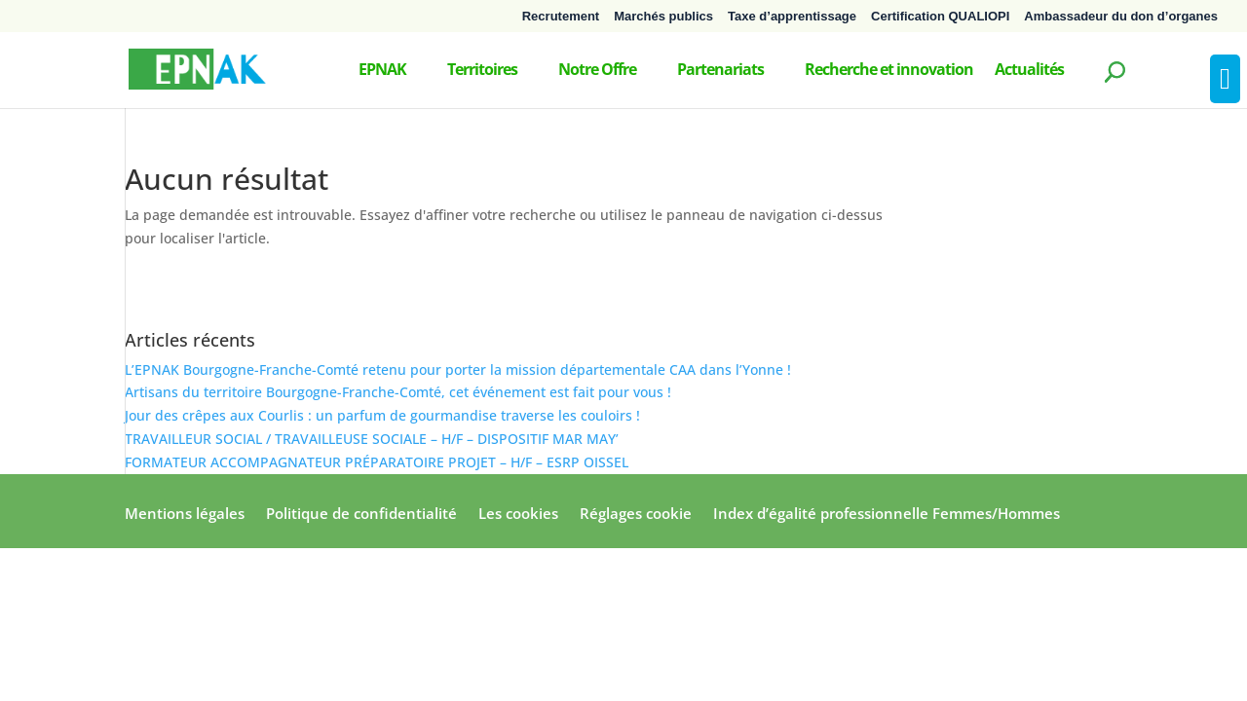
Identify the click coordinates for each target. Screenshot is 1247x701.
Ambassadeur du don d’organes (1121, 16)
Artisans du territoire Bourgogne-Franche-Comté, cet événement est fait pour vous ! (398, 392)
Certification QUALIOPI (940, 16)
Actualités (1029, 71)
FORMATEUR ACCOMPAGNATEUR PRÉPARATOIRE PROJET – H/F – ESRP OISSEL (376, 462)
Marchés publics (663, 16)
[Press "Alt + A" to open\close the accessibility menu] (1225, 79)
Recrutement (560, 16)
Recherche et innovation (889, 71)
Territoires (482, 71)
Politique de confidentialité (361, 514)
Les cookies (518, 514)
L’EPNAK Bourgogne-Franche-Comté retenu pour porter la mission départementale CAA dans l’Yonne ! (458, 369)
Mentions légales (185, 514)
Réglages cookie (636, 514)
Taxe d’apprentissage (792, 16)
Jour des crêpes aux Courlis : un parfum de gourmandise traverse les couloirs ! (382, 415)
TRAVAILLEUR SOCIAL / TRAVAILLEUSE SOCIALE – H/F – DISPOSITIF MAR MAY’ (372, 438)
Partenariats (720, 71)
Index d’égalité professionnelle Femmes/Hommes (886, 514)
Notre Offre (597, 71)
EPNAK (382, 71)
